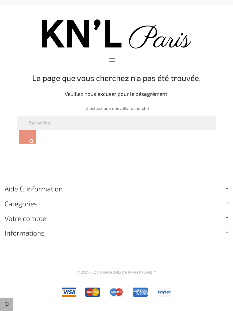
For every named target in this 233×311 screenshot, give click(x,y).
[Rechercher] (116, 123)
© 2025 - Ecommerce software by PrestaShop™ (116, 272)
